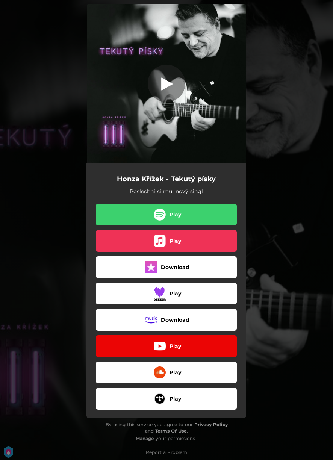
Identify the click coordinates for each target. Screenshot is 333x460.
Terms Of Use (171, 431)
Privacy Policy (211, 424)
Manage (145, 438)
